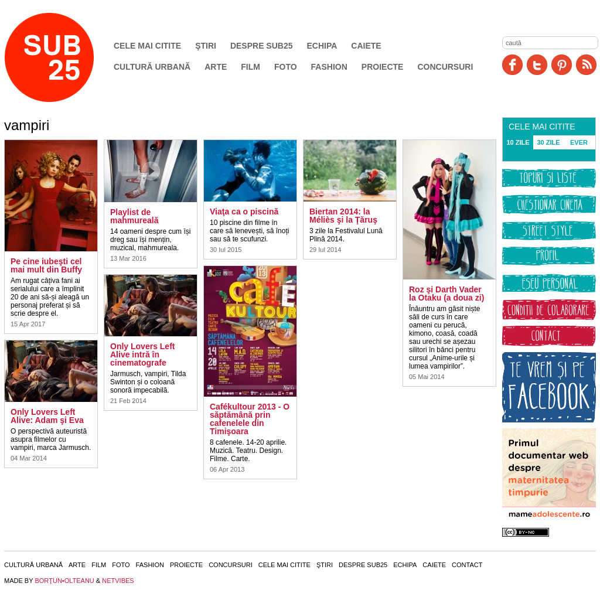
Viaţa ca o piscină (244, 211)
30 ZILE (548, 142)
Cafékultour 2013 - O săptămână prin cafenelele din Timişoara (249, 419)
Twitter (537, 64)
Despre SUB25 (261, 45)
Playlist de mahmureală (134, 216)
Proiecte (383, 66)
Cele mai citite (147, 45)
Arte (215, 66)
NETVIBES (118, 580)
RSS (586, 64)
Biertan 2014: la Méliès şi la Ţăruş (343, 215)
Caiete (366, 45)
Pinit (561, 64)
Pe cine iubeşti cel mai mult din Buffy (46, 265)
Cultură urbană (152, 66)
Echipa (322, 45)
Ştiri (205, 45)
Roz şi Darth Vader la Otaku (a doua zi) (446, 293)
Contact (467, 564)
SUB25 (62, 57)
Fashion (329, 66)
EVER (579, 142)
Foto (285, 66)
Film (250, 66)
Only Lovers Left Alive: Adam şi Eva (47, 416)
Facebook (512, 64)
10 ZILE (517, 142)
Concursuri (445, 66)
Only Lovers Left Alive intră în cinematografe (142, 354)
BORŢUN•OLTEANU (64, 580)
